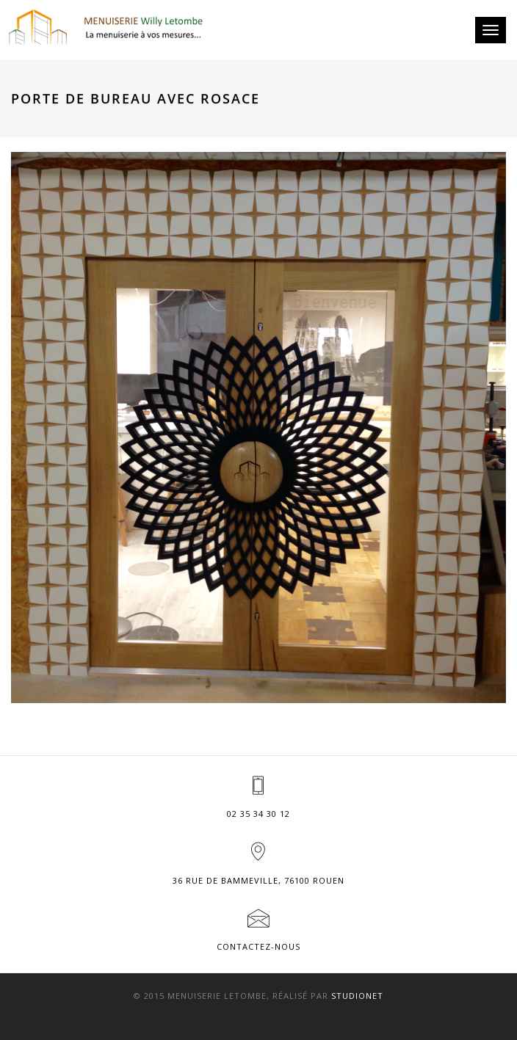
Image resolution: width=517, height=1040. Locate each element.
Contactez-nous (258, 946)
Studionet (357, 995)
